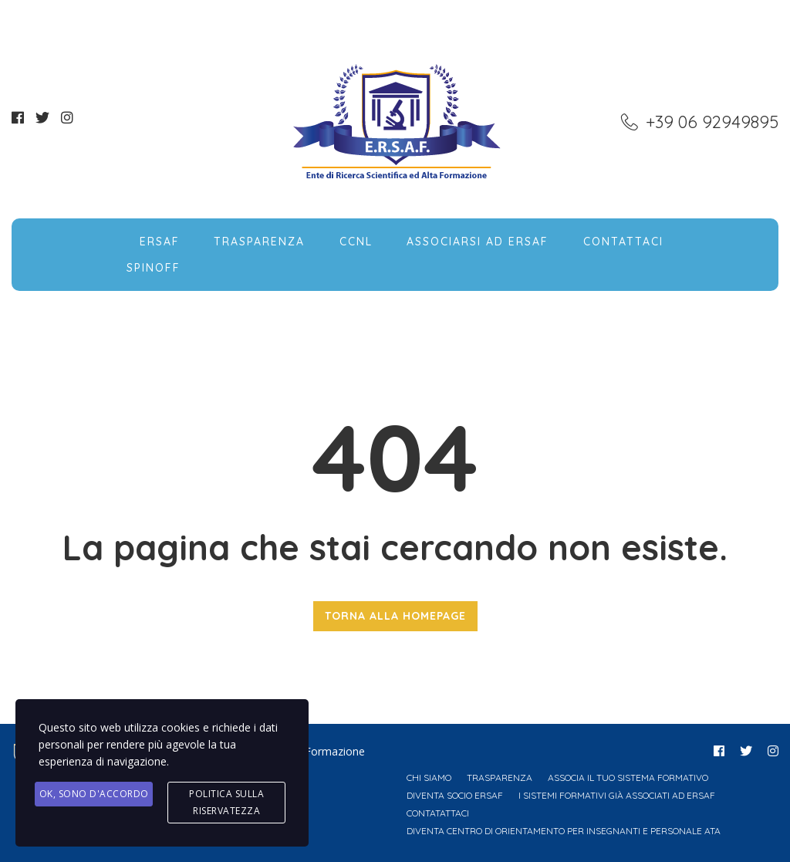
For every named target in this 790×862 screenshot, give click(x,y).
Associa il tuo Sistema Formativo (628, 777)
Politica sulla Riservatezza (226, 802)
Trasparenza (259, 241)
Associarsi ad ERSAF (478, 241)
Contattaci (623, 241)
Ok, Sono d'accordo (94, 793)
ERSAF (160, 241)
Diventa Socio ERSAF (455, 795)
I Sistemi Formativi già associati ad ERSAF (616, 795)
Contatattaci (438, 813)
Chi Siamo (429, 777)
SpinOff (154, 268)
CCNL (356, 241)
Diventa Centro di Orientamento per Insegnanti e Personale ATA (564, 831)
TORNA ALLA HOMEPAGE (395, 616)
